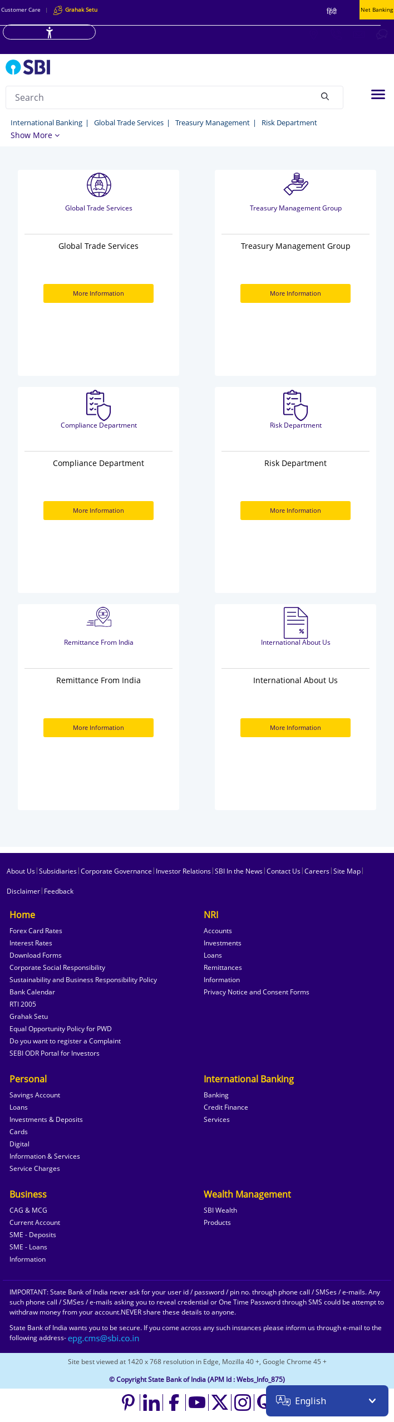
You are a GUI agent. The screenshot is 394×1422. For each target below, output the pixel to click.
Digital (19, 1144)
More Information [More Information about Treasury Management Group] (295, 293)
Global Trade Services (129, 122)
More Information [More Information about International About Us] (295, 727)
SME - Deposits (32, 1234)
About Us (21, 871)
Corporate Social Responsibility (57, 967)
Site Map (347, 871)
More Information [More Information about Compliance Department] (98, 510)
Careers (316, 871)
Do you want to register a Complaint (65, 1041)
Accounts (218, 930)
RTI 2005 (22, 1004)
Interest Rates (30, 943)
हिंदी (332, 11)
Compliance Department (99, 425)
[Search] (325, 96)
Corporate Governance (116, 871)
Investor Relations (183, 871)
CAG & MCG (28, 1210)
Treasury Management (212, 122)
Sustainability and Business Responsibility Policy (83, 979)
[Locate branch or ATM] (313, 34)
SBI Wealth (220, 1210)
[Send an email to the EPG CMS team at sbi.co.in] (104, 1337)
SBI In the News (239, 871)
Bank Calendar (32, 992)
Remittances (223, 967)
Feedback (58, 891)
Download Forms (35, 955)
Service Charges (34, 1168)
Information (222, 979)
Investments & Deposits (46, 1119)
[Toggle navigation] (378, 94)
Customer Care (21, 9)
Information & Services (44, 1156)
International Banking (46, 122)
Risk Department (289, 122)
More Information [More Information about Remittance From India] (98, 727)
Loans (213, 955)
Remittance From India (99, 642)
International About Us (296, 642)
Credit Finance (226, 1107)
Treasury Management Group (296, 208)
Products (217, 1222)
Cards (18, 1131)
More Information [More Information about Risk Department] (295, 510)
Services (217, 1119)
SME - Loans (28, 1247)
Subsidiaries (58, 871)
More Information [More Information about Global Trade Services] (98, 293)
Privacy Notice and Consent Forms (256, 992)
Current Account (34, 1222)
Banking (216, 1095)
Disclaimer (23, 891)
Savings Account (34, 1095)
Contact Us (284, 871)
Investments (223, 943)
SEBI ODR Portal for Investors (54, 1053)
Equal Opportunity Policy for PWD (60, 1028)
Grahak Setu (28, 1016)
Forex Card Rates (35, 930)
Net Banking (377, 9)
